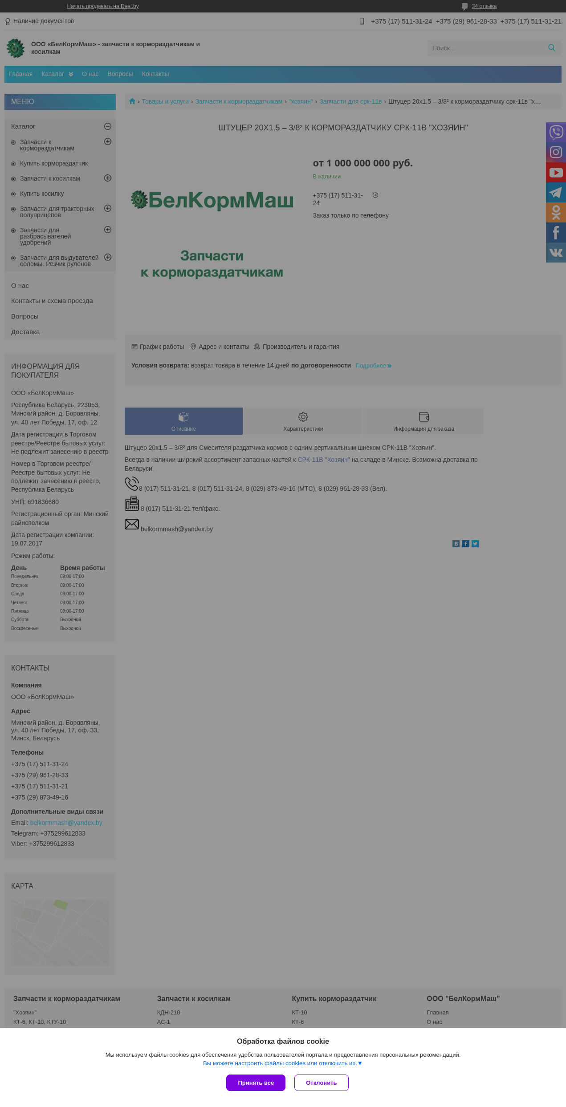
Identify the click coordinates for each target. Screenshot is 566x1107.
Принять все (256, 1082)
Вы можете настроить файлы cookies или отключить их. (280, 1063)
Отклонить (321, 1082)
